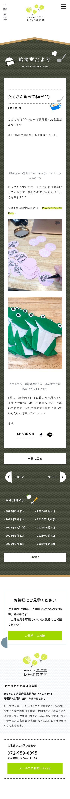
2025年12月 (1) (47, 519)
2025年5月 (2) (46, 543)
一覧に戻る (35, 458)
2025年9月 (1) (46, 527)
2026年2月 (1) (46, 511)
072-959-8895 (22, 753)
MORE (35, 557)
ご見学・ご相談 (35, 635)
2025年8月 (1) (15, 535)
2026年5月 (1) (15, 511)
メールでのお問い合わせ (35, 768)
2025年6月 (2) (15, 543)
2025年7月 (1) (46, 535)
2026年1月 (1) (15, 519)
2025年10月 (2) (15, 527)
